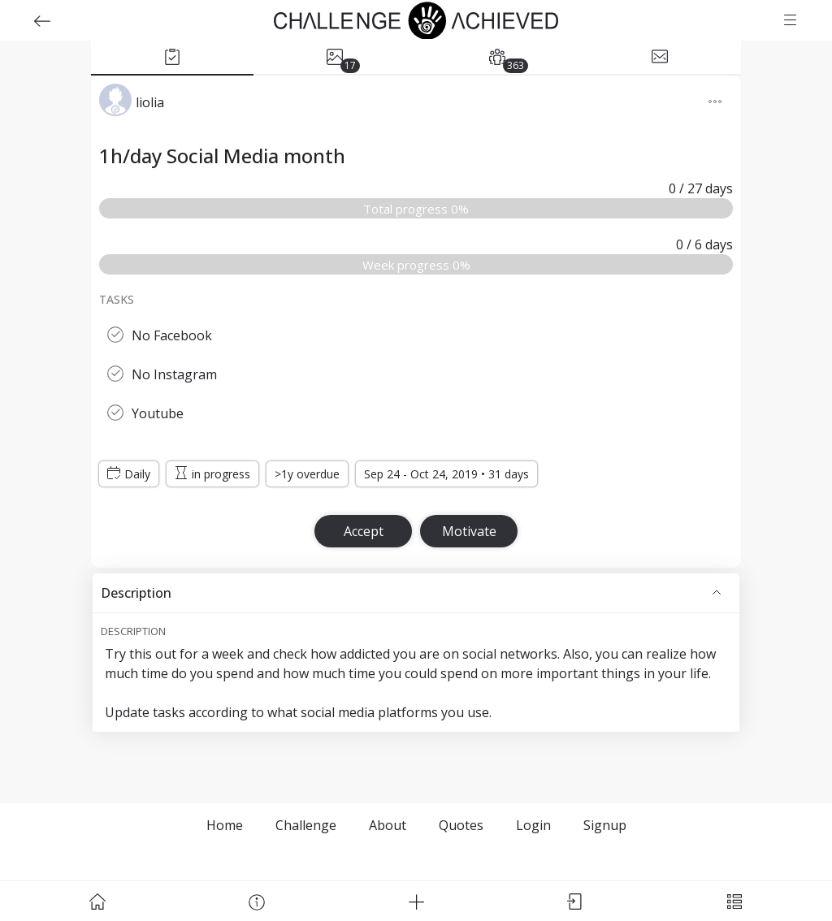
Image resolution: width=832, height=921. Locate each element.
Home (224, 825)
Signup (604, 825)
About (387, 825)
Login (533, 825)
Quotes (461, 825)
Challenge (305, 825)
